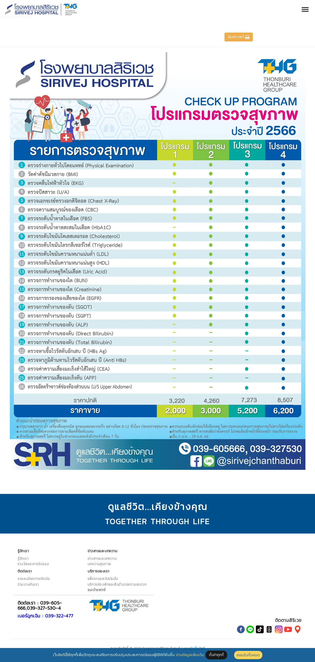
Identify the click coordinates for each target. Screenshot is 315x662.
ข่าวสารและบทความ (102, 558)
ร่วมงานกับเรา (28, 584)
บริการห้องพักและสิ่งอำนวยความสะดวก (117, 584)
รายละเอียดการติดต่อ (34, 578)
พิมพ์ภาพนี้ (238, 37)
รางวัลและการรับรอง (33, 563)
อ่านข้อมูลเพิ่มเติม (190, 655)
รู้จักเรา (23, 558)
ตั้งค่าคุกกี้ (216, 655)
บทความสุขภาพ (99, 563)
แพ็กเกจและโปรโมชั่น (103, 578)
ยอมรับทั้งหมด (248, 655)
